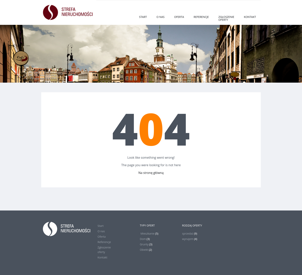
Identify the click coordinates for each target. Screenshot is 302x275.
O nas (161, 17)
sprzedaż (187, 233)
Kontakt (250, 17)
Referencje (201, 17)
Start (143, 17)
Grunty (144, 244)
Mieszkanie (147, 233)
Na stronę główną (151, 173)
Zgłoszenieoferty (226, 18)
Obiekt (144, 250)
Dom (143, 239)
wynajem (187, 239)
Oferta (179, 17)
